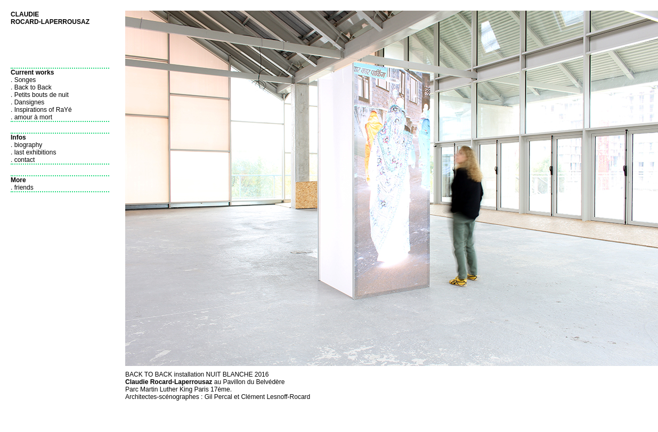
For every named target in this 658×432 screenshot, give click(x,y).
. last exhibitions (33, 152)
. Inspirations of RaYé (41, 109)
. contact (23, 160)
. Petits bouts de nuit (40, 95)
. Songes (23, 80)
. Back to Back (31, 87)
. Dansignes (27, 102)
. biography (26, 145)
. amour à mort (31, 117)
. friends (22, 187)
